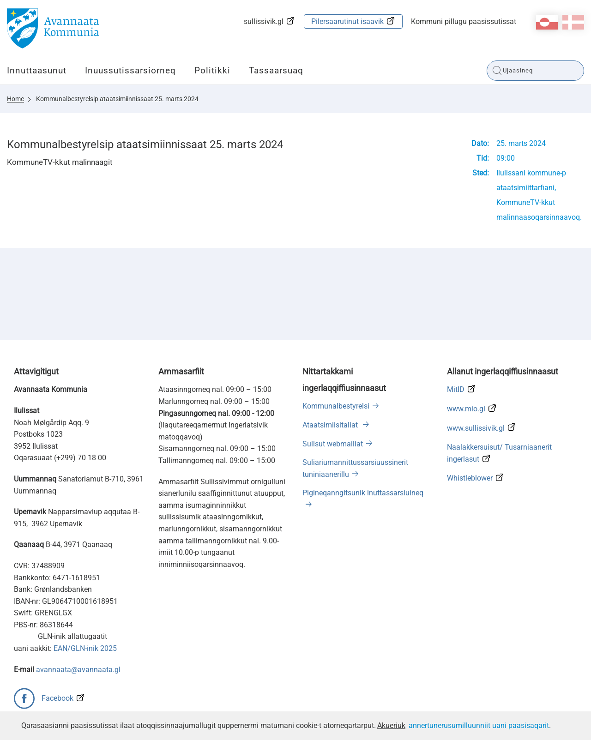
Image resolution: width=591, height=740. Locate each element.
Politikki (212, 70)
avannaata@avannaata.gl (78, 669)
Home (15, 98)
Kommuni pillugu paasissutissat (463, 21)
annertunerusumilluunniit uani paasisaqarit (479, 725)
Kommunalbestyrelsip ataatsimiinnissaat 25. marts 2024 (117, 98)
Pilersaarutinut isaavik (347, 21)
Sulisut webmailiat (332, 443)
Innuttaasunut (36, 70)
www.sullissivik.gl (476, 428)
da (573, 22)
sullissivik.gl (263, 21)
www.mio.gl (466, 408)
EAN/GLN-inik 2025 (85, 648)
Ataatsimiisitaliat (331, 425)
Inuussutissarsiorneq (130, 70)
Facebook (57, 698)
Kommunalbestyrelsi (335, 406)
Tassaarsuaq (276, 70)
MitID (455, 389)
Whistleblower (470, 478)
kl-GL (547, 22)
